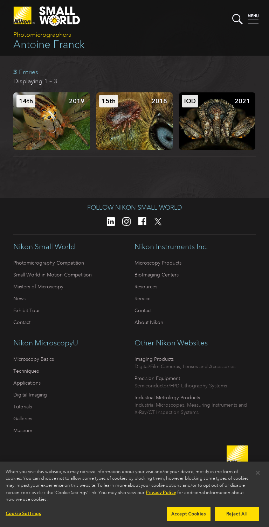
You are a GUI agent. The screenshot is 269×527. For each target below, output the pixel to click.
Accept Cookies (188, 516)
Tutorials (22, 406)
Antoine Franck (49, 44)
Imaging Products (154, 359)
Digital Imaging (30, 395)
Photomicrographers (42, 34)
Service (142, 298)
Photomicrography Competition (48, 263)
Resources (145, 286)
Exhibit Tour (26, 310)
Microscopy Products (157, 263)
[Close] (257, 475)
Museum (22, 430)
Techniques (26, 371)
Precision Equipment (157, 378)
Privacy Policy (161, 494)
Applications (27, 383)
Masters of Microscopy (38, 286)
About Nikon (148, 322)
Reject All (236, 516)
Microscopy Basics (33, 359)
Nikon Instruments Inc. (171, 246)
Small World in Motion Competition (52, 275)
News (19, 298)
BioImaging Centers (156, 275)
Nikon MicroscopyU (45, 342)
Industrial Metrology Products (167, 397)
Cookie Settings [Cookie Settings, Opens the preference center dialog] (23, 515)
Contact (21, 322)
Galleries (22, 418)
